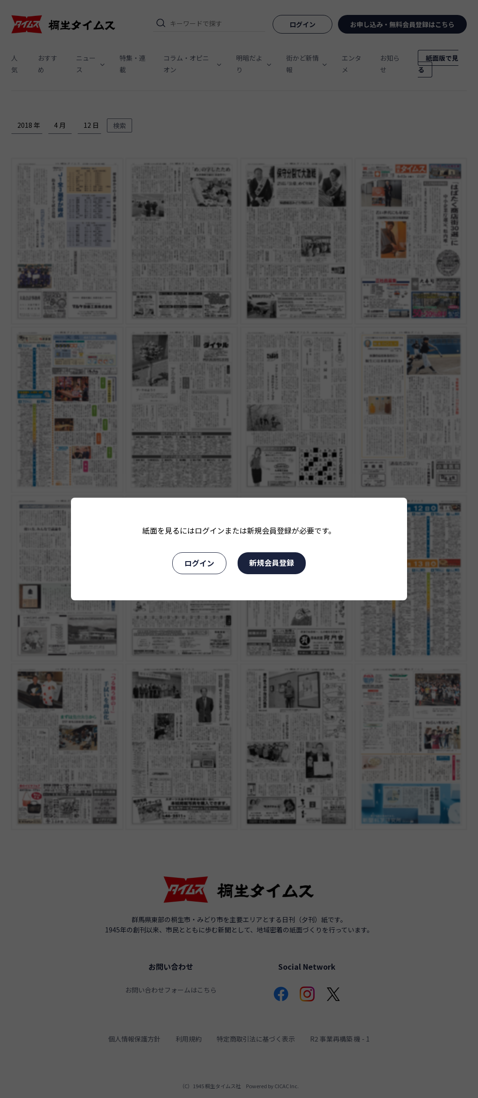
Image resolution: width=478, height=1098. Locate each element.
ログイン (199, 563)
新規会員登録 (271, 562)
